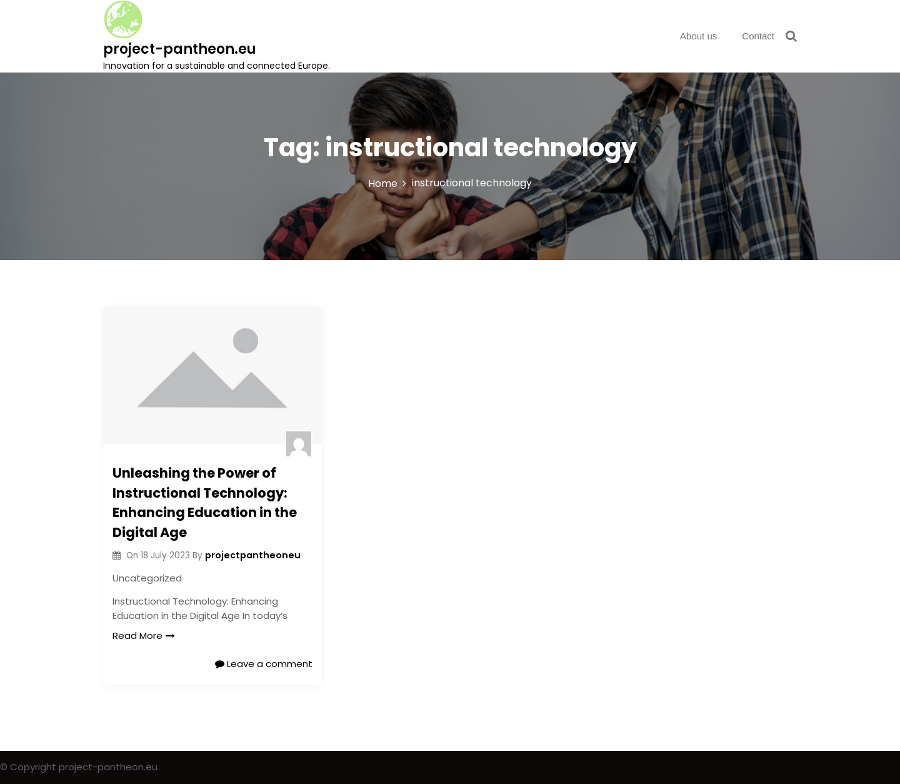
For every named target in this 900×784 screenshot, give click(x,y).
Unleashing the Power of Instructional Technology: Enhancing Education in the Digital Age (204, 502)
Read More (143, 635)
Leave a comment (263, 663)
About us (698, 36)
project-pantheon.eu (179, 49)
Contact (758, 36)
